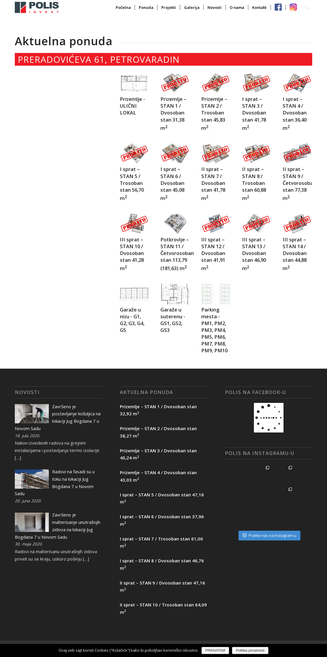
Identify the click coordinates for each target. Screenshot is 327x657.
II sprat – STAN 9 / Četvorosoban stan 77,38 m (299, 183)
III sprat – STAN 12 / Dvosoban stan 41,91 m (213, 254)
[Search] (306, 7)
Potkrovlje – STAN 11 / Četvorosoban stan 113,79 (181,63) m (177, 254)
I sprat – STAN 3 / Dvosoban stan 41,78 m (254, 113)
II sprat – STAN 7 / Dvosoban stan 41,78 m (213, 183)
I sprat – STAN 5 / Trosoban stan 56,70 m (132, 183)
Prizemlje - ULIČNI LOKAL (132, 106)
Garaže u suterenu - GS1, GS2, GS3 (172, 319)
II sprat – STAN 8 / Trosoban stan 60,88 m (254, 183)
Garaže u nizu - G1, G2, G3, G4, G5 (132, 319)
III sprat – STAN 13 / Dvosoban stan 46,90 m (254, 254)
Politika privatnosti (250, 650)
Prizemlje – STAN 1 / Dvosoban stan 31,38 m (173, 113)
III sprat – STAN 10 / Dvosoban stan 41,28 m (132, 254)
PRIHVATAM (215, 650)
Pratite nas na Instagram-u (269, 513)
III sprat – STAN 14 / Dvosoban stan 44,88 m (295, 254)
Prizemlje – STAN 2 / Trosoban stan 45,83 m (214, 113)
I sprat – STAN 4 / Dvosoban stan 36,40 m (295, 113)
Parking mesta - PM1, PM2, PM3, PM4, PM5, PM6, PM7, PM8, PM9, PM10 (214, 330)
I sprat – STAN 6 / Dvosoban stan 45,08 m (172, 183)
